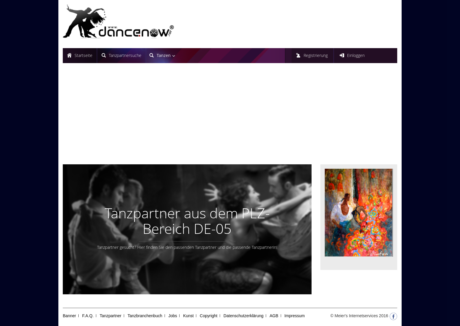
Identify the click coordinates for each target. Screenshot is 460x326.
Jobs (172, 315)
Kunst (188, 315)
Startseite (83, 55)
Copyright (208, 315)
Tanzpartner (110, 315)
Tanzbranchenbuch (145, 315)
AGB (274, 315)
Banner (69, 315)
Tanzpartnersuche (125, 55)
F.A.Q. (88, 315)
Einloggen (356, 55)
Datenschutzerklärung (243, 315)
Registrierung (316, 55)
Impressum (294, 315)
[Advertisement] (230, 116)
